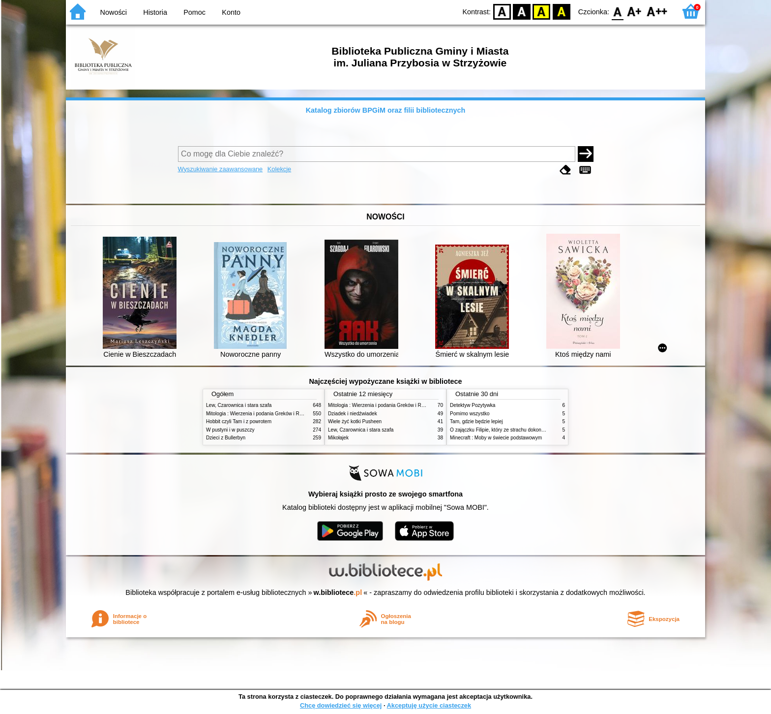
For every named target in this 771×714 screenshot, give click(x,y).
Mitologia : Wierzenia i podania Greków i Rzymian (260, 413)
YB (541, 11)
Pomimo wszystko (470, 413)
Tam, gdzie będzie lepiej (476, 421)
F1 (634, 11)
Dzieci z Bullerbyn (225, 437)
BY (561, 11)
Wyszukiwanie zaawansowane (220, 169)
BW (521, 11)
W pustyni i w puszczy (230, 430)
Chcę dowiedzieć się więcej (341, 705)
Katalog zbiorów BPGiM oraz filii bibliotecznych (386, 110)
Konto (231, 12)
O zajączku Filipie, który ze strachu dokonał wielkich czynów (516, 430)
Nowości (113, 12)
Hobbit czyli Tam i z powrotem (238, 421)
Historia (155, 12)
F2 (657, 11)
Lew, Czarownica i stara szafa (238, 405)
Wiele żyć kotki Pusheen (355, 421)
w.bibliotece (338, 592)
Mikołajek (338, 437)
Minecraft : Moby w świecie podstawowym (496, 437)
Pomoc (194, 12)
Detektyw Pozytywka (472, 405)
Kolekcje (279, 169)
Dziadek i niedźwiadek (352, 413)
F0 (617, 11)
